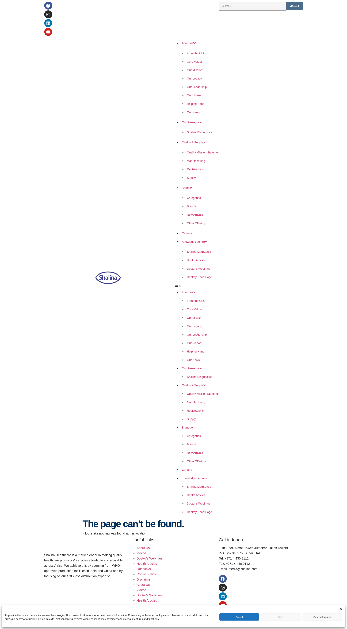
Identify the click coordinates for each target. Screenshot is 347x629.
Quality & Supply (194, 142)
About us (189, 43)
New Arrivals (195, 214)
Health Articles (196, 260)
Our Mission (194, 70)
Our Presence (192, 122)
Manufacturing (196, 161)
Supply (191, 177)
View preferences (322, 617)
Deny (280, 617)
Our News (193, 112)
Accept (239, 617)
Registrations (195, 169)
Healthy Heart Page (199, 277)
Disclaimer (144, 579)
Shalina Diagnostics (199, 132)
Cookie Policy (146, 574)
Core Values (195, 61)
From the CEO (196, 53)
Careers (187, 233)
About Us (143, 548)
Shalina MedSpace (199, 251)
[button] (340, 608)
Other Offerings (197, 223)
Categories (194, 198)
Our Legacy (194, 78)
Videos (141, 553)
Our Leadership (197, 87)
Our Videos (194, 95)
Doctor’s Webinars (198, 268)
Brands (188, 187)
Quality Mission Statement (203, 152)
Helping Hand (195, 103)
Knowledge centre (194, 241)
